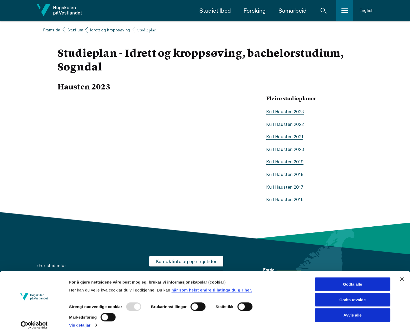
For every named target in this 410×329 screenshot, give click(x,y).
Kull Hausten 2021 (286, 136)
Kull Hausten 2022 (286, 124)
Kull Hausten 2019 (286, 161)
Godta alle (352, 277)
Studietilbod (215, 10)
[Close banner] (402, 272)
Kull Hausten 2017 (285, 186)
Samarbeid (292, 10)
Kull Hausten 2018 (286, 173)
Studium (75, 30)
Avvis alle (353, 308)
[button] (323, 10)
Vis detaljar (79, 318)
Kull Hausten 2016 (286, 198)
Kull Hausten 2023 (286, 111)
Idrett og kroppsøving (110, 30)
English (366, 10)
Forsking (255, 10)
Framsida (51, 30)
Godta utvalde (352, 293)
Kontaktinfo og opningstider (186, 260)
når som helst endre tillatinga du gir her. (211, 283)
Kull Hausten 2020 (286, 148)
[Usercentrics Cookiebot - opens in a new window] (34, 319)
